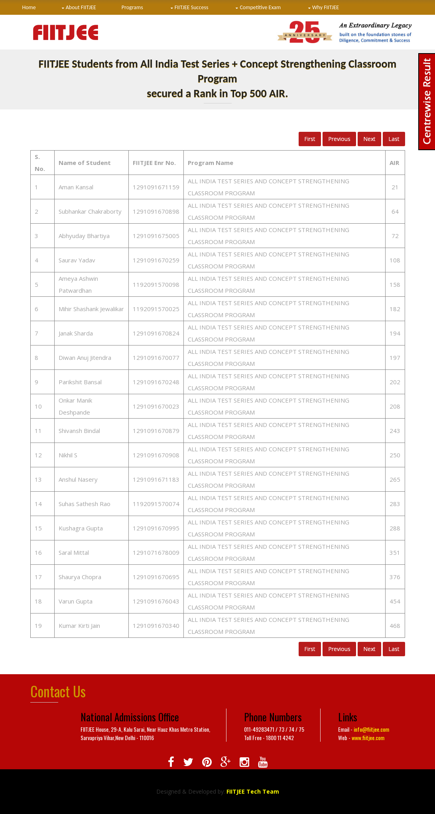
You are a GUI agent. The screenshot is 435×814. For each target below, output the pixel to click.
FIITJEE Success (192, 7)
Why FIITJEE (325, 7)
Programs (132, 7)
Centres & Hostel (47, 18)
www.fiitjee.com (368, 737)
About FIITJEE (81, 7)
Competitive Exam (260, 7)
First (309, 139)
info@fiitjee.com (371, 729)
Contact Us (104, 18)
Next (369, 139)
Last (394, 139)
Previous (339, 139)
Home (29, 7)
